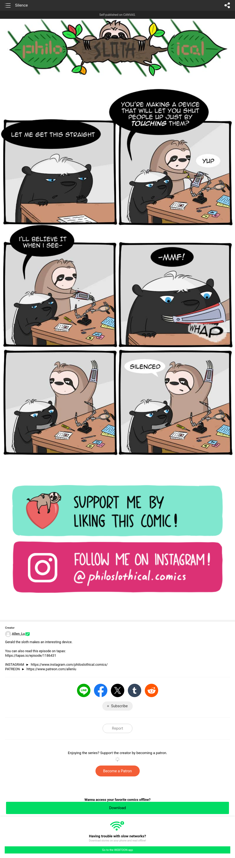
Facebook (100, 690)
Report (117, 728)
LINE (83, 690)
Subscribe (119, 706)
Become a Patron (117, 771)
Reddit (151, 690)
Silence (21, 5)
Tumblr (134, 690)
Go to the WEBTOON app (117, 850)
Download (117, 808)
